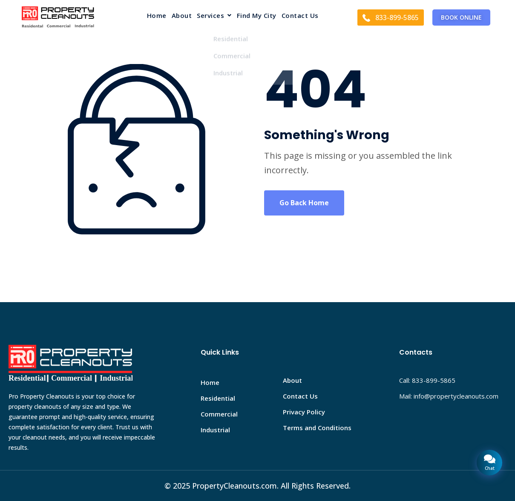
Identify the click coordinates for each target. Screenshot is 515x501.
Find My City (256, 16)
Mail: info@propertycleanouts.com (448, 396)
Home (157, 16)
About (182, 16)
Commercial (219, 414)
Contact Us (300, 16)
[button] (214, 17)
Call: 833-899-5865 (427, 380)
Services (214, 16)
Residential (218, 398)
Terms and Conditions (317, 427)
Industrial (215, 429)
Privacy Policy (304, 412)
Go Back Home (304, 202)
